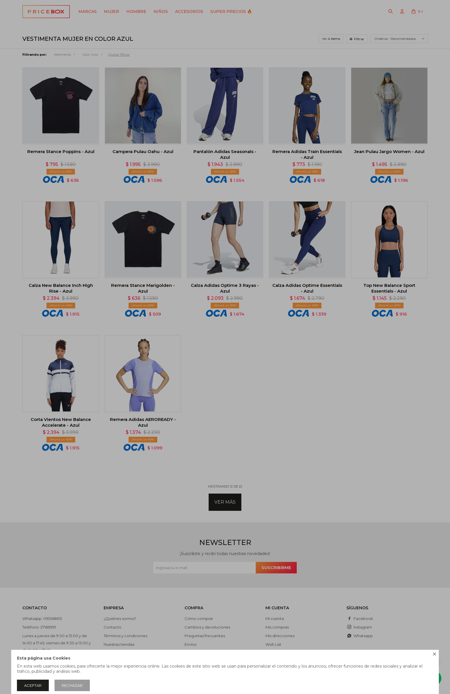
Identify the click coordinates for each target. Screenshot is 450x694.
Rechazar (72, 685)
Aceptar (33, 685)
